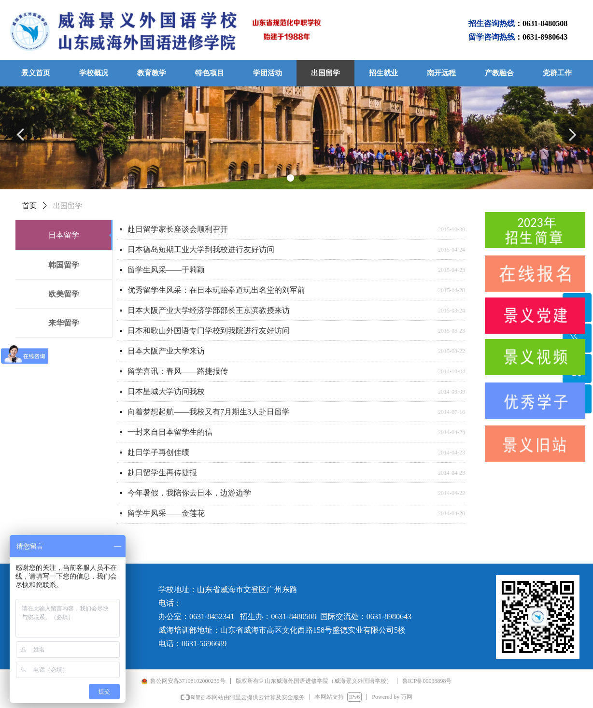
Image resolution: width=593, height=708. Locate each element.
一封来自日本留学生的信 (169, 432)
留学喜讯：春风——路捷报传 (177, 371)
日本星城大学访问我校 (166, 391)
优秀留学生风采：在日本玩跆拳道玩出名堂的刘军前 (216, 290)
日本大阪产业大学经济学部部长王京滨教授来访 (208, 310)
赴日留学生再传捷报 (162, 472)
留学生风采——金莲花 (166, 513)
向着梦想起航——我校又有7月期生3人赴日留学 (208, 412)
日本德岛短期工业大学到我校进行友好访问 (200, 249)
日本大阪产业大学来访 (166, 351)
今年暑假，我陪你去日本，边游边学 (189, 493)
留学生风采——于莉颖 (166, 270)
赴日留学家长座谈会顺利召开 (177, 229)
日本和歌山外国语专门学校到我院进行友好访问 (208, 330)
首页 (29, 206)
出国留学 (67, 206)
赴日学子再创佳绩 (158, 452)
